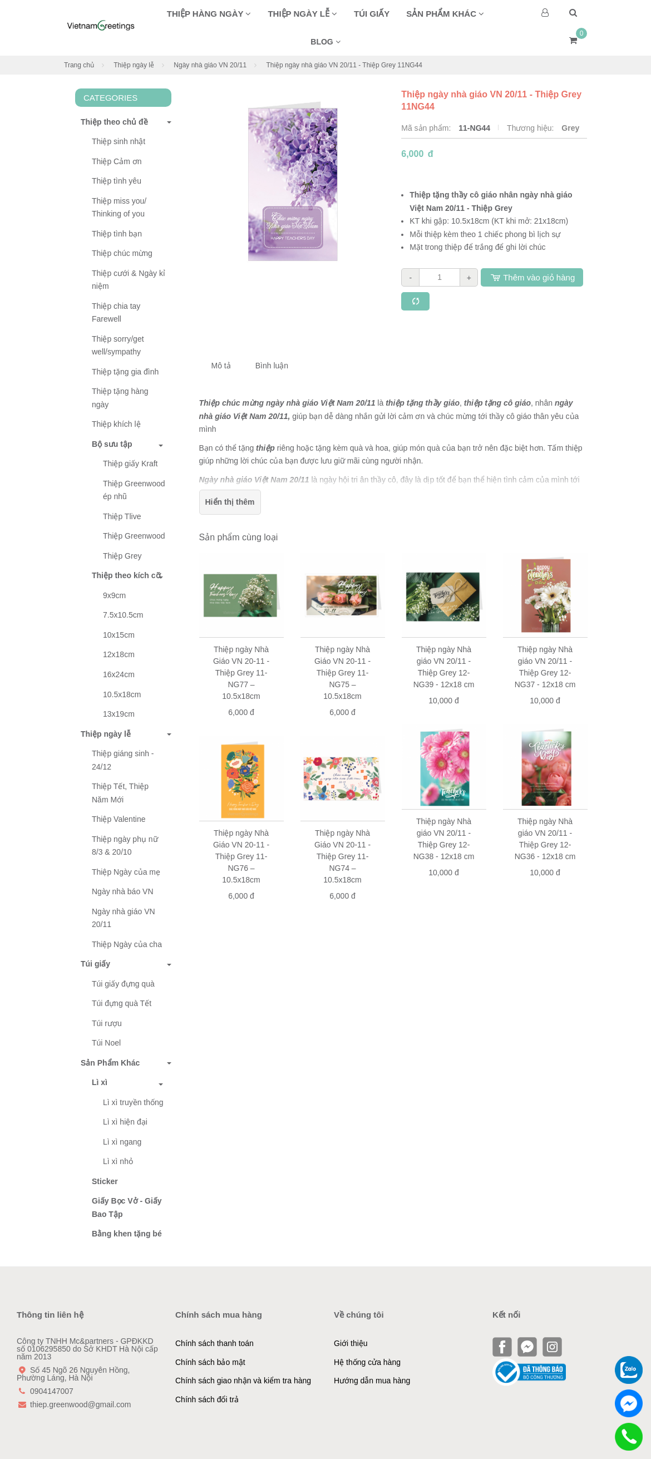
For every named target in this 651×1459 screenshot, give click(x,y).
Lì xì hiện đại (125, 1121)
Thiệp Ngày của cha (127, 944)
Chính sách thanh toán (214, 1343)
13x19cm (119, 713)
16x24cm (119, 674)
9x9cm (114, 595)
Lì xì (99, 1082)
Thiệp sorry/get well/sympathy (118, 345)
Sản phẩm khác (445, 13)
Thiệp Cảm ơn (117, 161)
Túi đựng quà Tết (121, 1003)
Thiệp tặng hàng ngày (120, 398)
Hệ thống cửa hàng (367, 1362)
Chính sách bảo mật (210, 1362)
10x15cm (119, 634)
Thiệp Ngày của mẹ (126, 871)
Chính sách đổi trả (207, 1399)
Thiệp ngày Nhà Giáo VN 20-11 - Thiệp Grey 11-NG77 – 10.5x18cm (241, 673)
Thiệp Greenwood (134, 535)
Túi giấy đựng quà (123, 983)
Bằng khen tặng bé (127, 1233)
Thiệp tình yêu (116, 180)
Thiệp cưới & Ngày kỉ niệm (128, 280)
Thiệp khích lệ (116, 424)
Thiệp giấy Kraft (130, 463)
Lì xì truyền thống (133, 1102)
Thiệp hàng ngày (209, 13)
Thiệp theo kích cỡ (126, 575)
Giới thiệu (351, 1343)
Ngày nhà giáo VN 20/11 (210, 65)
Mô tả (221, 365)
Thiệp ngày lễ (302, 13)
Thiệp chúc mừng (122, 253)
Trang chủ (79, 65)
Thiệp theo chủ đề (111, 121)
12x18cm (119, 654)
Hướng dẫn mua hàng (372, 1380)
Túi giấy (371, 13)
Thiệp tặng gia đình (125, 371)
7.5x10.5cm (123, 614)
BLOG (325, 41)
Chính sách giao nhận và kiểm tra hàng (243, 1380)
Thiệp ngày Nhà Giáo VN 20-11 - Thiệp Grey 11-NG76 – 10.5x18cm (241, 856)
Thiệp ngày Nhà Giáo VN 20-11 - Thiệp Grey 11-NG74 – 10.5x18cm (342, 856)
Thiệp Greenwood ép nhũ (134, 490)
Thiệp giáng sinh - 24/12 (123, 760)
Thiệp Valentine (118, 819)
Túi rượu (107, 1023)
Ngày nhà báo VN (123, 891)
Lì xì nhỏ (118, 1161)
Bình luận (271, 365)
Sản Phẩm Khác (107, 1062)
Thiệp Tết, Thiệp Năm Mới (120, 793)
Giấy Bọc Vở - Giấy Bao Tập (127, 1207)
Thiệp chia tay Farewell (116, 313)
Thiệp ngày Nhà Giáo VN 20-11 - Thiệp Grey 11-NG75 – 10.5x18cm (342, 673)
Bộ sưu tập (112, 444)
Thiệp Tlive (122, 516)
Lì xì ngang (122, 1141)
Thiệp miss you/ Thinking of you (119, 207)
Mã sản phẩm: (427, 128)
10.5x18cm (122, 694)
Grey (570, 128)
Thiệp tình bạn (117, 233)
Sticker (105, 1181)
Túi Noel (106, 1042)
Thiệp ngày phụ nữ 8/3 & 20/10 (125, 846)
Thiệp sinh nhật (118, 141)
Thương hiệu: (531, 128)
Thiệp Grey (122, 555)
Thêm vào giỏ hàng (532, 277)
